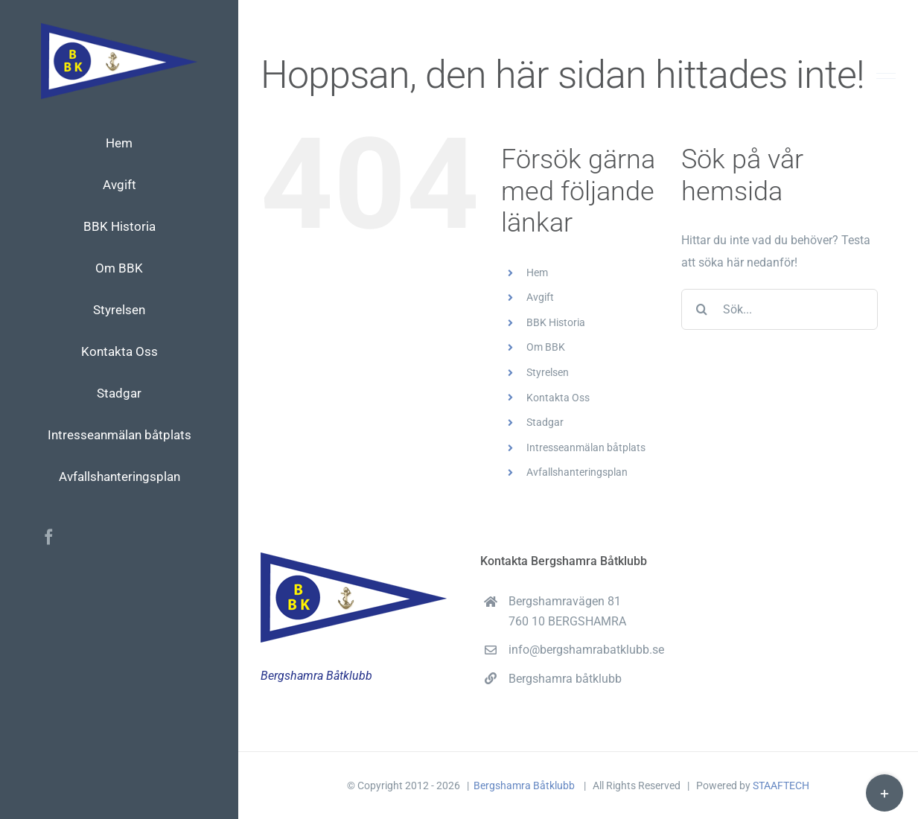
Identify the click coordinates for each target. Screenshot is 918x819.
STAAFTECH (781, 785)
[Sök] (701, 309)
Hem (537, 272)
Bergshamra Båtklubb (525, 785)
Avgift (540, 297)
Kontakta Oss (558, 398)
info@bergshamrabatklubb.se (586, 650)
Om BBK (545, 347)
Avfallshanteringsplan (577, 472)
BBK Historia (555, 322)
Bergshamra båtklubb (565, 679)
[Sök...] (779, 309)
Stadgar (545, 422)
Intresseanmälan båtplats (586, 447)
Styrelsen (547, 372)
